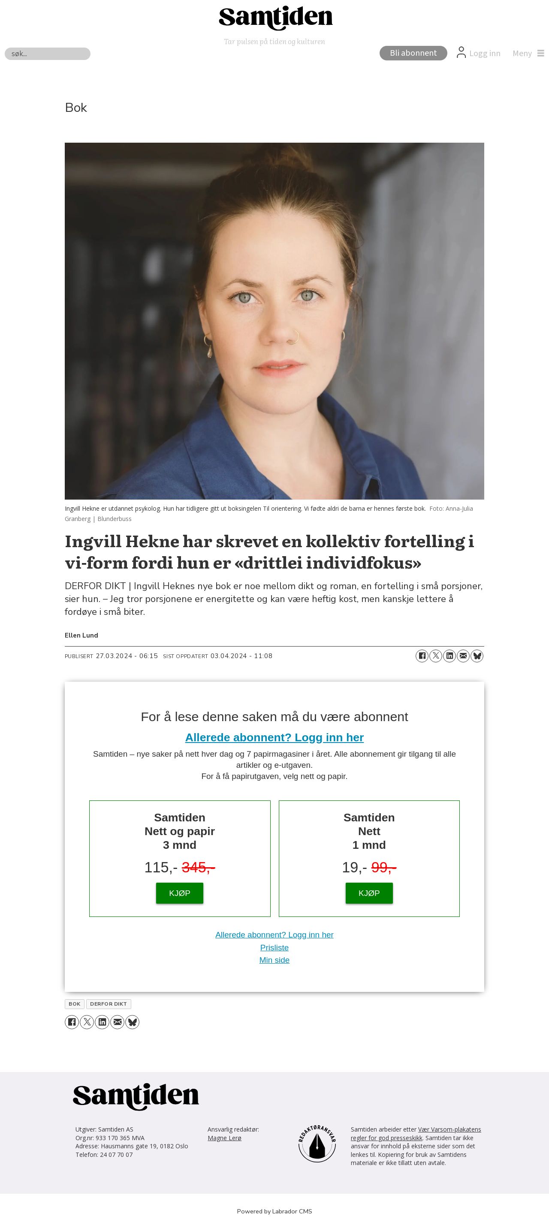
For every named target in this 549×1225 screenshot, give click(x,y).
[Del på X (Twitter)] (435, 656)
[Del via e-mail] (463, 656)
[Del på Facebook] (422, 656)
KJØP (179, 893)
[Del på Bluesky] (477, 656)
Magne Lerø (224, 1138)
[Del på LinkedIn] (449, 656)
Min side (274, 959)
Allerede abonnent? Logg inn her (274, 737)
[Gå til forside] (274, 17)
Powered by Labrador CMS (274, 1211)
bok (74, 1003)
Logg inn (485, 54)
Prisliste (274, 947)
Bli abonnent (413, 53)
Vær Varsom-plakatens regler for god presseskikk (416, 1133)
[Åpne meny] (526, 53)
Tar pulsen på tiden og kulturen (274, 41)
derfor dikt (108, 1003)
